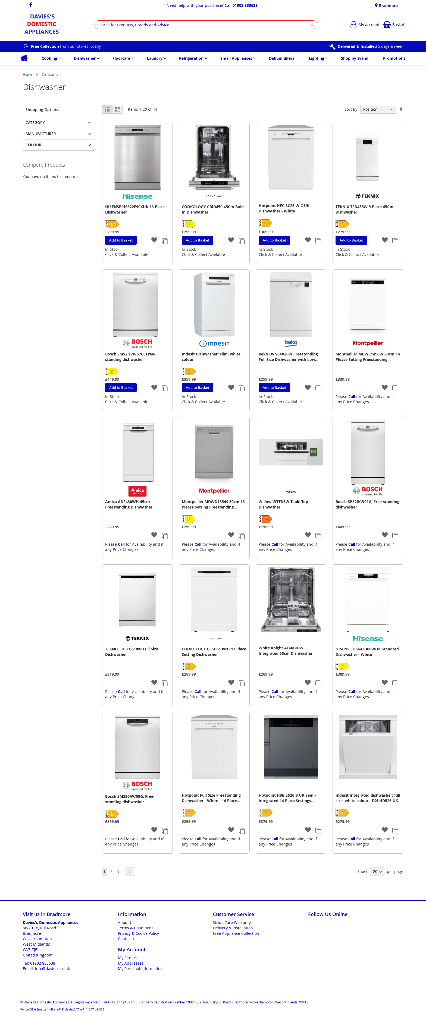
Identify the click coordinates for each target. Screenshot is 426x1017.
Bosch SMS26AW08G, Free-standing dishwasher (130, 799)
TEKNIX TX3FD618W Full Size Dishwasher (131, 651)
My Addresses (130, 963)
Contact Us (127, 938)
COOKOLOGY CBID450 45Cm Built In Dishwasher (213, 209)
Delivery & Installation (233, 927)
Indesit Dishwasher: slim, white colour (211, 356)
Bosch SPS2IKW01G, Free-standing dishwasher (367, 504)
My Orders (127, 957)
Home (28, 74)
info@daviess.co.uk (52, 968)
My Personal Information (140, 968)
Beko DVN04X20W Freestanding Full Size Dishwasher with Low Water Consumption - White (288, 356)
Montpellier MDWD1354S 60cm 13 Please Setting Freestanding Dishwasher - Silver (213, 504)
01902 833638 (245, 5)
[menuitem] (23, 58)
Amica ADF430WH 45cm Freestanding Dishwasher (128, 504)
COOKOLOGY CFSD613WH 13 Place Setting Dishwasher (214, 651)
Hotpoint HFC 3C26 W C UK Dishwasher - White (284, 208)
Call (351, 396)
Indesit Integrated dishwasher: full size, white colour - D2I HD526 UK (368, 798)
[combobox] (206, 24)
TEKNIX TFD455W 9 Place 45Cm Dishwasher (364, 209)
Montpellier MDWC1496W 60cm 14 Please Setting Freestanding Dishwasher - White (368, 356)
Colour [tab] (33, 144)
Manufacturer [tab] (41, 133)
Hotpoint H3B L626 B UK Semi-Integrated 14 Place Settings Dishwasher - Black (287, 798)
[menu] (213, 58)
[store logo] (41, 24)
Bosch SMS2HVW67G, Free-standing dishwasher (130, 356)
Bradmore (388, 5)
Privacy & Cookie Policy (138, 933)
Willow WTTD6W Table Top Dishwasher (283, 504)
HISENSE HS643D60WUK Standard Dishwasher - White (367, 651)
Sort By (350, 109)
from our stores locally (66, 46)
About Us (126, 922)
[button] (154, 240)
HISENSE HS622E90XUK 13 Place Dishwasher (135, 209)
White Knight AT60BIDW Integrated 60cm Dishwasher (285, 650)
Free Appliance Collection (236, 933)
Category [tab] (35, 122)
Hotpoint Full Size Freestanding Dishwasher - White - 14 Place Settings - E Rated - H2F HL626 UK (213, 798)
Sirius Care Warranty (232, 922)
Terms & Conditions (136, 927)
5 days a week (370, 46)
